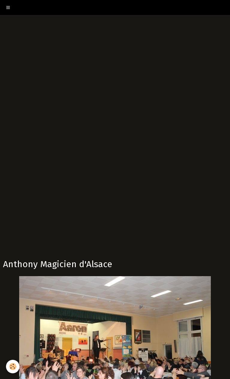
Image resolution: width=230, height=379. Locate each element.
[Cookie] (12, 366)
